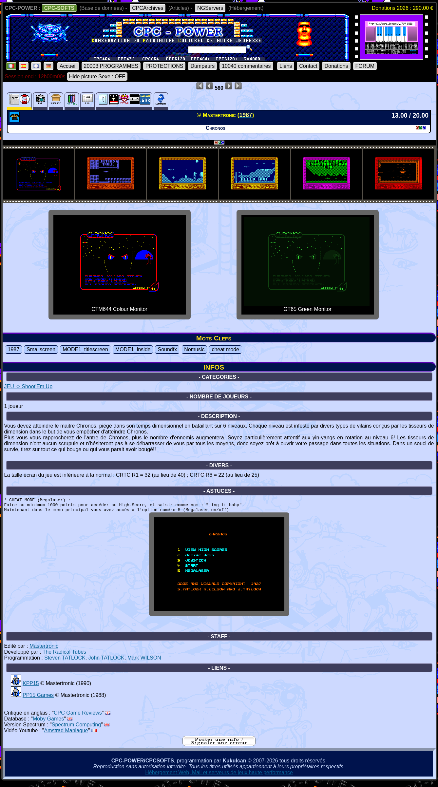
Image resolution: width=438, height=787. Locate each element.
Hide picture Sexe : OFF (97, 76)
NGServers (210, 8)
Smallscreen (41, 349)
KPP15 (31, 688)
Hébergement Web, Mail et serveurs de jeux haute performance (219, 777)
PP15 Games (38, 700)
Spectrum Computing (76, 729)
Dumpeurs (202, 66)
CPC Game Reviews (78, 717)
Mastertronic (43, 651)
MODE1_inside (133, 349)
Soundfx (167, 349)
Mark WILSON (144, 662)
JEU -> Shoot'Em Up (28, 386)
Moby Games (48, 723)
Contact (308, 66)
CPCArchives (147, 8)
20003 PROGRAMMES (111, 66)
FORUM (365, 66)
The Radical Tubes (64, 657)
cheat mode (225, 349)
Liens (285, 66)
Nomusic (194, 349)
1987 (14, 349)
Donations (336, 66)
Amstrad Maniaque (66, 735)
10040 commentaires (246, 66)
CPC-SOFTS (59, 8)
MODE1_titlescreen (85, 349)
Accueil (68, 66)
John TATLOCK (106, 662)
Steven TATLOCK (64, 662)
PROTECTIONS (164, 66)
